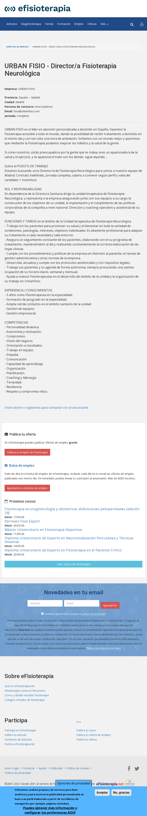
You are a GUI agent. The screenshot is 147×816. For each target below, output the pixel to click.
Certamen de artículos (18, 739)
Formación (63, 24)
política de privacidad (93, 614)
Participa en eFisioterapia (20, 730)
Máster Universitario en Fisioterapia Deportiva (43, 529)
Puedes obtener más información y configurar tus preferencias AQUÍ (50, 810)
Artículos (12, 24)
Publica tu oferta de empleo (93, 735)
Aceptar (102, 792)
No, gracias (121, 792)
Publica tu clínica (86, 739)
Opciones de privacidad (73, 783)
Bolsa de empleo (19, 465)
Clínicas (92, 24)
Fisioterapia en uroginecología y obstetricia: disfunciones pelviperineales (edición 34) (72, 511)
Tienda (49, 24)
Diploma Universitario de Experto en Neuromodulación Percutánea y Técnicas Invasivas (69, 540)
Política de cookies (78, 768)
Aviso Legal (12, 768)
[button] (141, 24)
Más (104, 24)
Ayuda (42, 768)
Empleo (79, 24)
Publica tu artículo (16, 735)
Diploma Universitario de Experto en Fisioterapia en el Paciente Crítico (63, 550)
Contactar (29, 768)
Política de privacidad (18, 773)
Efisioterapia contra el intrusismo (25, 690)
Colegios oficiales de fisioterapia (25, 700)
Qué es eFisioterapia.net (20, 686)
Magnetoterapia (31, 24)
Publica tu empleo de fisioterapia (27, 452)
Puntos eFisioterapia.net (20, 744)
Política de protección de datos (104, 648)
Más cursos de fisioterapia (73, 564)
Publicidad (56, 768)
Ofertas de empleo (17, 46)
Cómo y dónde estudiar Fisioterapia (27, 695)
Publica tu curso (86, 730)
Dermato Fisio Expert (22, 521)
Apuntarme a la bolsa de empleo (27, 488)
